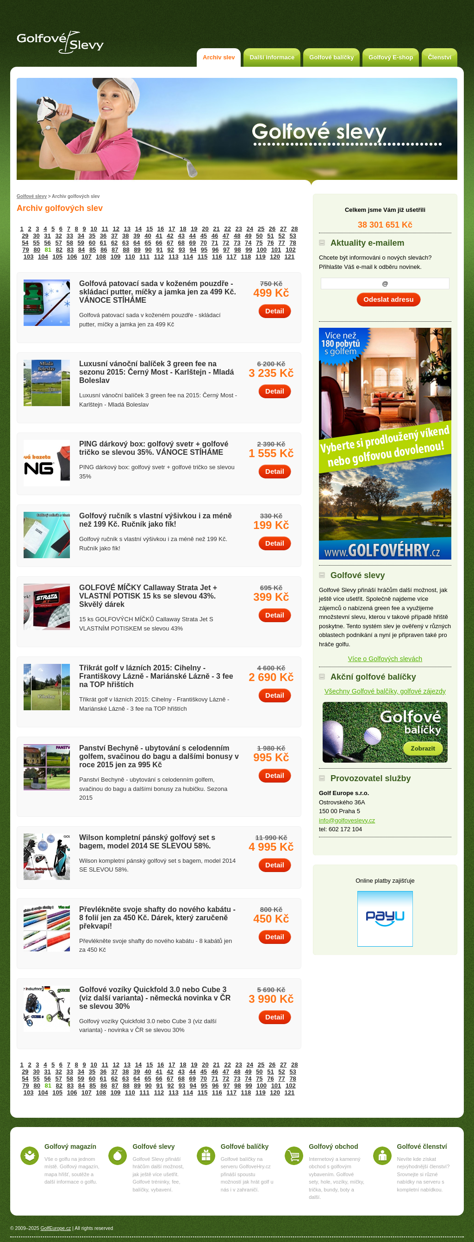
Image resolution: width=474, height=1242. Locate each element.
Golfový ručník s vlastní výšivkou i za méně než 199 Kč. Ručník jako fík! (155, 520)
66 (159, 242)
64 (136, 242)
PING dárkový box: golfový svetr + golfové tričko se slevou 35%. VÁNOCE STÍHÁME (153, 448)
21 (216, 228)
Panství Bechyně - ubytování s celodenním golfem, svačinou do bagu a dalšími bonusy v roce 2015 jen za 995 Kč (159, 756)
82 (59, 249)
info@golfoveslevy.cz (347, 820)
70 (203, 242)
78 (292, 242)
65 (147, 242)
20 (205, 228)
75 (259, 242)
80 (36, 249)
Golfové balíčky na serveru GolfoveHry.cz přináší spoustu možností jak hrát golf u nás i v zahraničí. (247, 1174)
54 (25, 242)
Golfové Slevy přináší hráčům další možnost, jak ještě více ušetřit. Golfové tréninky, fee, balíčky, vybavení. (158, 1174)
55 (36, 242)
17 (171, 228)
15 (149, 228)
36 (103, 235)
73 (237, 242)
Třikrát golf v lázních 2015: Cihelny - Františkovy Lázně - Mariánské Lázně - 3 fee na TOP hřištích (156, 676)
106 (72, 256)
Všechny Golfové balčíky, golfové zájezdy (385, 691)
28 (294, 228)
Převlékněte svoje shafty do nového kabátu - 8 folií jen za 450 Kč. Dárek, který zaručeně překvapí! (157, 917)
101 (276, 249)
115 (203, 256)
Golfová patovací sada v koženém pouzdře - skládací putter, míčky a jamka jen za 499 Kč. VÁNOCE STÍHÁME (157, 292)
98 (237, 249)
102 (291, 249)
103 (29, 256)
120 (275, 256)
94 (193, 249)
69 (192, 242)
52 (281, 235)
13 (127, 228)
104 (43, 256)
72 (226, 242)
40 (147, 235)
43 (181, 235)
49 (248, 235)
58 (70, 242)
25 (261, 228)
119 (261, 256)
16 (160, 228)
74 (248, 242)
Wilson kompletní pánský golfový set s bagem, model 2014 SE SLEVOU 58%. (147, 842)
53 (292, 235)
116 (217, 256)
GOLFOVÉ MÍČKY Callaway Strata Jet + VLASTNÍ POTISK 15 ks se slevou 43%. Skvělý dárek (148, 596)
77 (281, 242)
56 (47, 242)
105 (57, 256)
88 (126, 249)
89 (137, 249)
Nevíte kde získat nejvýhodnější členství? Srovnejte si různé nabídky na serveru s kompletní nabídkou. (423, 1174)
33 (70, 235)
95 (204, 249)
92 (171, 249)
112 (159, 256)
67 (170, 242)
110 (130, 256)
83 (70, 249)
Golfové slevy (32, 196)
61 (103, 242)
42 (170, 235)
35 (92, 235)
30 (36, 235)
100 (261, 249)
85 (92, 249)
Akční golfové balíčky (385, 732)
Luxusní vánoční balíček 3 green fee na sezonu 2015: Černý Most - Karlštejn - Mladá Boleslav (156, 372)
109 (116, 256)
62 (114, 242)
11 (104, 228)
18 (183, 228)
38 (125, 235)
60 (92, 242)
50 (259, 235)
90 (148, 249)
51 (270, 235)
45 (203, 235)
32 (58, 235)
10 (93, 228)
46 (215, 235)
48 (237, 235)
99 (248, 249)
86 (103, 249)
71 (215, 242)
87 (115, 249)
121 (290, 256)
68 (181, 242)
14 (138, 228)
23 (239, 228)
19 (194, 228)
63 (125, 242)
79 (25, 249)
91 (159, 249)
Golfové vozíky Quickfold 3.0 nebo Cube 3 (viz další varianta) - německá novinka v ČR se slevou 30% (155, 998)
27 (283, 228)
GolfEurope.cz (55, 1228)
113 (173, 256)
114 (188, 256)
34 (81, 235)
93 (182, 249)
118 (246, 256)
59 (81, 242)
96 (215, 249)
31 (47, 235)
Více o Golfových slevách (385, 658)
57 (58, 242)
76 (270, 242)
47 (226, 235)
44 (192, 235)
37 (114, 235)
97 (226, 249)
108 (101, 256)
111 (144, 256)
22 (227, 228)
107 (86, 256)
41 (159, 235)
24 (250, 228)
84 (81, 249)
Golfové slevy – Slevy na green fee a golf (60, 42)
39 (136, 235)
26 (272, 228)
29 (25, 235)
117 (231, 256)
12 (115, 228)
